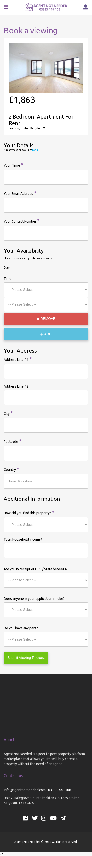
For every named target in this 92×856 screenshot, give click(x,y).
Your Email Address (20, 193)
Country (11, 469)
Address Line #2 (16, 386)
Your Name (13, 165)
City (8, 413)
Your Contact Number (21, 221)
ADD (46, 334)
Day (7, 267)
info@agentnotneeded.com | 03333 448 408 (37, 790)
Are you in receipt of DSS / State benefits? (35, 569)
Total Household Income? (23, 539)
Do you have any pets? (21, 628)
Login (35, 149)
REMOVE (46, 319)
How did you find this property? (29, 512)
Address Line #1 (18, 359)
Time (7, 279)
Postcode (12, 441)
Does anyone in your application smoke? (34, 599)
